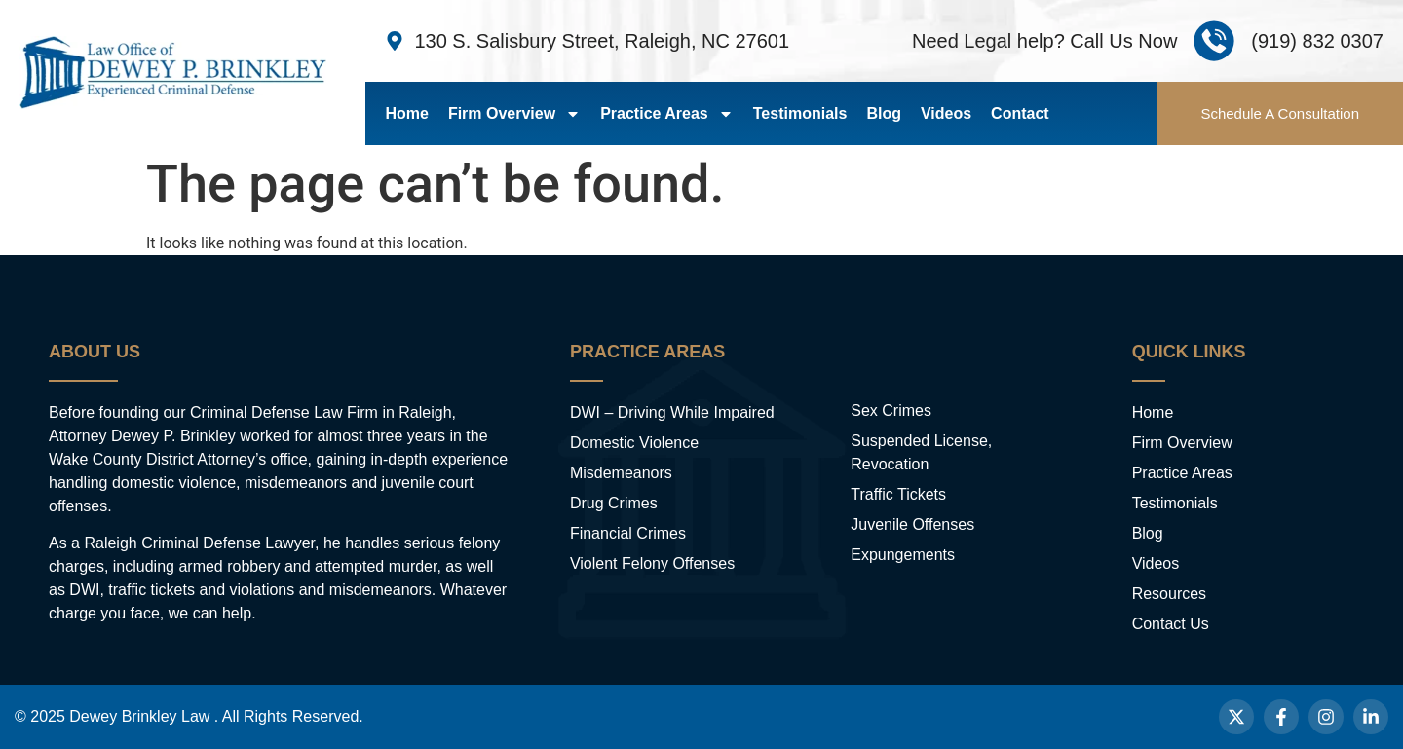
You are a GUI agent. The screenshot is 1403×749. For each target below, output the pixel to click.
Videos (946, 113)
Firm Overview (514, 113)
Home (406, 113)
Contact (1020, 113)
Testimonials (800, 113)
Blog (883, 113)
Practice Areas (667, 113)
